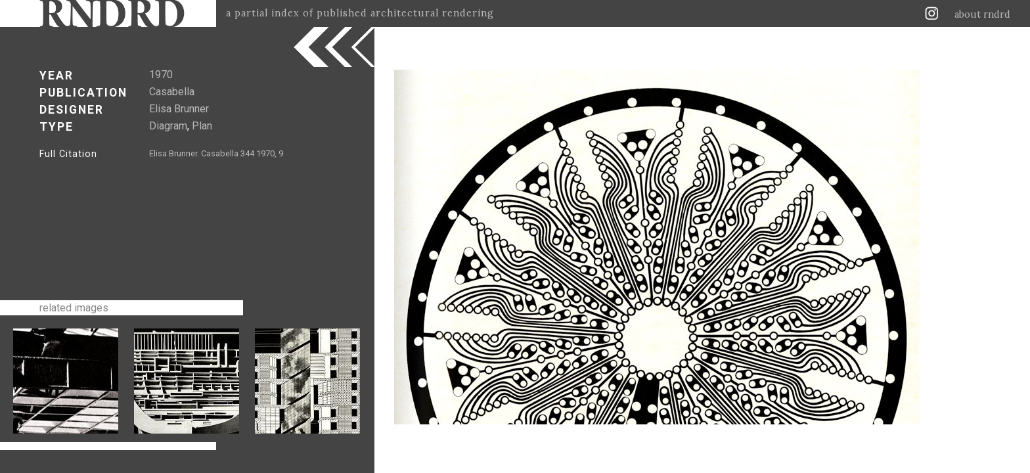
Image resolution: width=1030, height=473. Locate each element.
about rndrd (982, 14)
